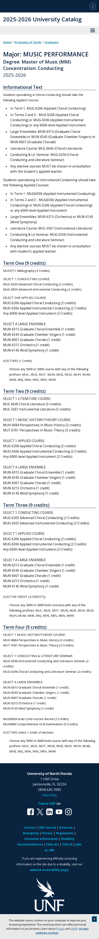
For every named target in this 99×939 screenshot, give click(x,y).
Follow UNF (47, 803)
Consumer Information (41, 839)
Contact (29, 827)
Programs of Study (27, 42)
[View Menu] (92, 30)
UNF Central (47, 827)
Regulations (65, 833)
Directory (66, 827)
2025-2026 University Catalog (42, 19)
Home (7, 42)
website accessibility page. (49, 870)
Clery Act (52, 844)
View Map (49, 795)
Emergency (31, 833)
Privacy (60, 928)
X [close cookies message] (94, 919)
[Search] (93, 6)
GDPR (74, 928)
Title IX (67, 844)
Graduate (51, 42)
